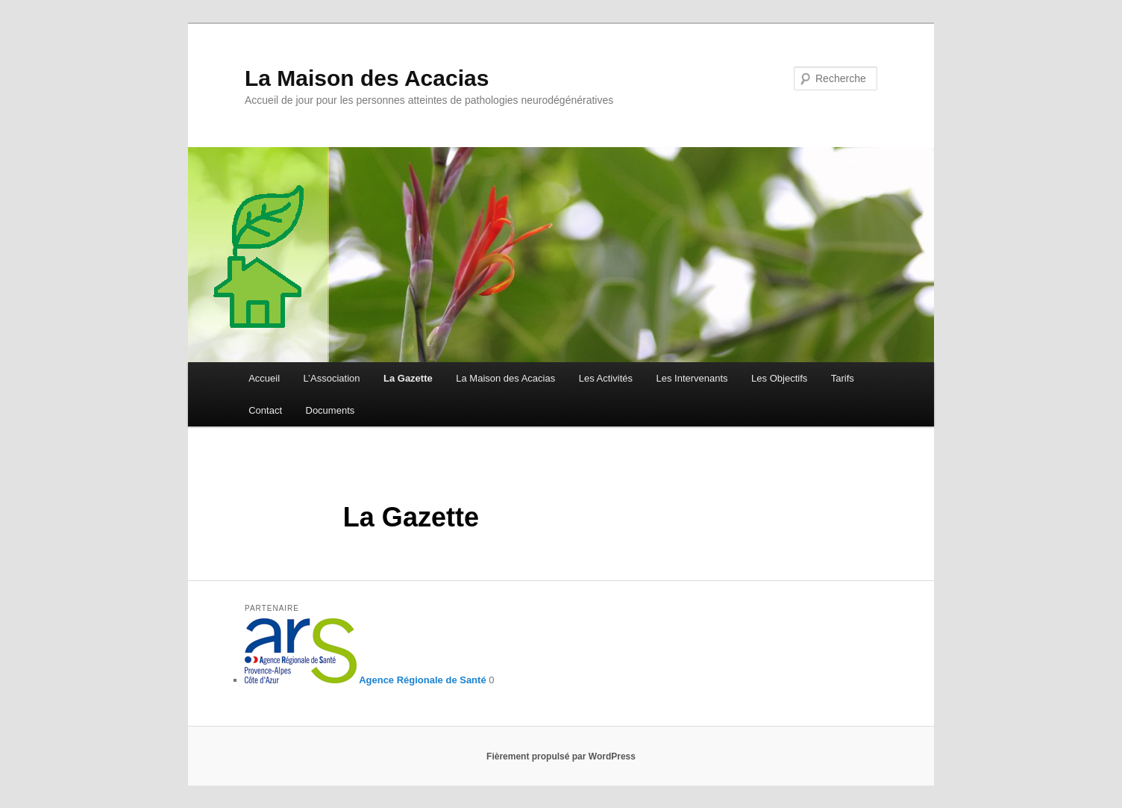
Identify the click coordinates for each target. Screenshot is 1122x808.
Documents (330, 410)
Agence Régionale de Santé (365, 680)
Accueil (264, 378)
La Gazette (408, 378)
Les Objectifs (779, 378)
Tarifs (842, 378)
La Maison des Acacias (367, 78)
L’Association (332, 378)
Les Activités (606, 378)
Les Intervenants (691, 378)
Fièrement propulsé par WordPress (561, 756)
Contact (265, 410)
